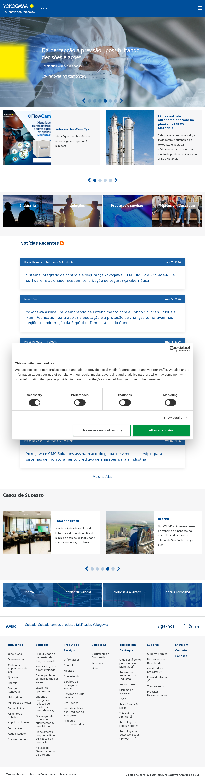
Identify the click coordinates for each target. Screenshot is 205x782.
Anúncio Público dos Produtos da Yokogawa (74, 712)
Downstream (16, 659)
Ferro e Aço (15, 728)
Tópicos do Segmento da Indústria (127, 676)
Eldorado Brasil (67, 521)
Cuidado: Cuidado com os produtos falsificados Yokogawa (66, 625)
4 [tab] (105, 101)
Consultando (72, 676)
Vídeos (96, 668)
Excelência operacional (43, 689)
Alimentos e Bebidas (15, 715)
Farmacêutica (16, 708)
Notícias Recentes (41, 242)
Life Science (71, 703)
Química (13, 677)
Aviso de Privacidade (42, 774)
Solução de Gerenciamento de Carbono (45, 751)
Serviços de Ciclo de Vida (74, 695)
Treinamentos (156, 686)
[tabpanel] (102, 62)
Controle (69, 665)
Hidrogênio (15, 697)
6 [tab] (115, 101)
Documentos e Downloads (100, 655)
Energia (13, 683)
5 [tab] (110, 101)
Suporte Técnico (157, 654)
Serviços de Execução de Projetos (71, 685)
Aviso (11, 626)
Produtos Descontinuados (74, 722)
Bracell (163, 519)
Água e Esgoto (17, 734)
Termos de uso (15, 774)
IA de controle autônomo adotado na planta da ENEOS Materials (176, 122)
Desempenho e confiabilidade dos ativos (47, 679)
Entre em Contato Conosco (182, 650)
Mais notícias (102, 476)
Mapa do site (68, 774)
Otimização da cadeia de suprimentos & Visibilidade (45, 721)
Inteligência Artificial (126, 715)
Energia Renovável (14, 690)
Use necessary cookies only (102, 430)
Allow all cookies (161, 430)
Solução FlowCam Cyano (74, 129)
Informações (72, 660)
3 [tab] (100, 101)
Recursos (97, 663)
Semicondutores (18, 739)
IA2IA (122, 699)
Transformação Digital (129, 706)
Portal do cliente (157, 677)
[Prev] (83, 100)
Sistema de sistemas (126, 691)
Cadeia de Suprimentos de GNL (18, 668)
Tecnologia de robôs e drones (128, 724)
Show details (173, 417)
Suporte (153, 645)
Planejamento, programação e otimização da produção (45, 737)
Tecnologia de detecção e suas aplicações (129, 735)
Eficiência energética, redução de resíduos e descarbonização (46, 704)
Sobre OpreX (127, 685)
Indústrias (16, 645)
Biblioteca (99, 645)
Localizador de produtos (156, 670)
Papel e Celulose (18, 722)
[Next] (121, 100)
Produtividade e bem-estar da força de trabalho (46, 657)
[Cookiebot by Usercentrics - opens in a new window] (172, 348)
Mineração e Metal (19, 703)
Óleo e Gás (15, 654)
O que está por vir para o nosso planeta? (130, 663)
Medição (69, 671)
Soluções (43, 645)
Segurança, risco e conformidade (46, 668)
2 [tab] (94, 101)
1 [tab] (89, 101)
